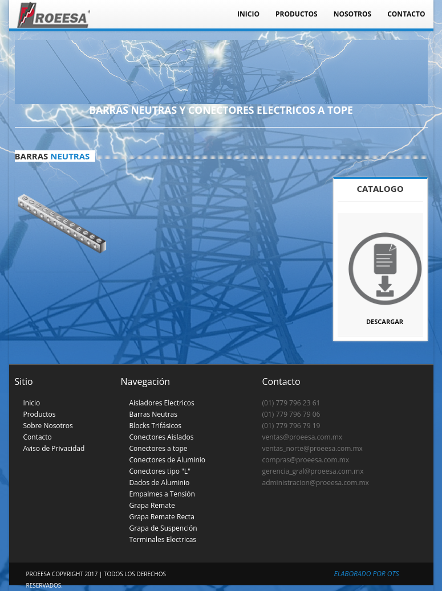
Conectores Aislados (161, 437)
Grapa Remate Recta (161, 517)
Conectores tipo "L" (159, 471)
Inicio (248, 14)
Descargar (385, 273)
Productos (296, 14)
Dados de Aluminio (159, 482)
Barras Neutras (153, 414)
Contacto (406, 14)
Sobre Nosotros (48, 425)
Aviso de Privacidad (54, 448)
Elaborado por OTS (366, 573)
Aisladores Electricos (161, 403)
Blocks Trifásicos (155, 425)
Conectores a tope (158, 448)
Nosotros (353, 14)
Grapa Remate (152, 505)
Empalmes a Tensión (162, 494)
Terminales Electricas (163, 539)
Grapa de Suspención (163, 528)
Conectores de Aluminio (167, 460)
